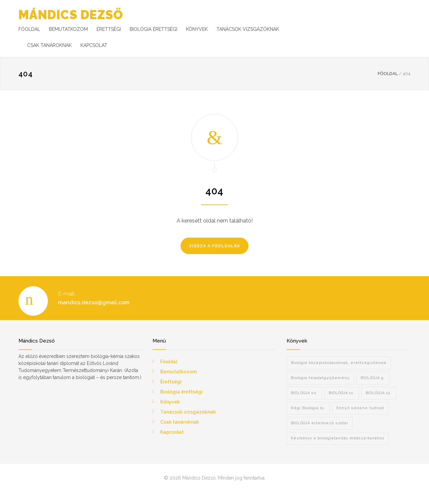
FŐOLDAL (29, 29)
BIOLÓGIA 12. (379, 393)
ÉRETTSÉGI (109, 29)
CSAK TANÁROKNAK (49, 45)
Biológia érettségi (181, 391)
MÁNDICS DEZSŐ (70, 14)
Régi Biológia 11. (308, 408)
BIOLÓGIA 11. (342, 393)
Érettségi (171, 381)
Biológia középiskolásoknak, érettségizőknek (338, 363)
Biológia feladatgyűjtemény (320, 378)
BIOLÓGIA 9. (373, 378)
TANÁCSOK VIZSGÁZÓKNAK (248, 29)
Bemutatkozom (178, 371)
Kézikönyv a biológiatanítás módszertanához (337, 438)
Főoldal (168, 361)
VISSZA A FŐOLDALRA (214, 246)
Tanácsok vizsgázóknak (188, 412)
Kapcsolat (172, 432)
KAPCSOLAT (93, 45)
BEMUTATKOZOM (68, 29)
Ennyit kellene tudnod (360, 408)
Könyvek (170, 402)
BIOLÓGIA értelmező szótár (319, 423)
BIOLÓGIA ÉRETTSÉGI (153, 29)
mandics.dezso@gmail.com (93, 302)
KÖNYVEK (197, 29)
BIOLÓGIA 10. (304, 393)
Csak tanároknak (179, 422)
